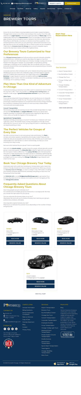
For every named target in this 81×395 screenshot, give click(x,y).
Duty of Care (26, 319)
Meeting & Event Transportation (46, 331)
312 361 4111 (6, 3)
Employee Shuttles (47, 323)
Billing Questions (27, 310)
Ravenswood (23, 37)
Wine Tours (7, 96)
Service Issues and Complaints (27, 313)
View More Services (66, 108)
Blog (23, 324)
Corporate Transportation (49, 320)
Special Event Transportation (12, 118)
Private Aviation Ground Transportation (48, 335)
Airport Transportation (48, 307)
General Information (28, 307)
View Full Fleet (40, 294)
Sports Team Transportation (49, 346)
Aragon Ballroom (27, 111)
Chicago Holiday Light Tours (49, 328)
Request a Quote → (56, 3)
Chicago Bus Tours (47, 315)
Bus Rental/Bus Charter (48, 312)
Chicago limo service (12, 179)
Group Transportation (47, 325)
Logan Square (15, 35)
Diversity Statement (28, 322)
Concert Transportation (10, 108)
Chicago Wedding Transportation (46, 351)
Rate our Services (27, 317)
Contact (24, 327)
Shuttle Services (46, 339)
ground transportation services (27, 93)
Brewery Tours (45, 310)
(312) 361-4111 (10, 176)
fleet (45, 135)
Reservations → (72, 3)
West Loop (43, 35)
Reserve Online (15, 243)
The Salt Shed (15, 111)
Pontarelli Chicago (13, 363)
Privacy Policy (26, 329)
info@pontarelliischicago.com (23, 3)
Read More (15, 238)
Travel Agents (45, 348)
